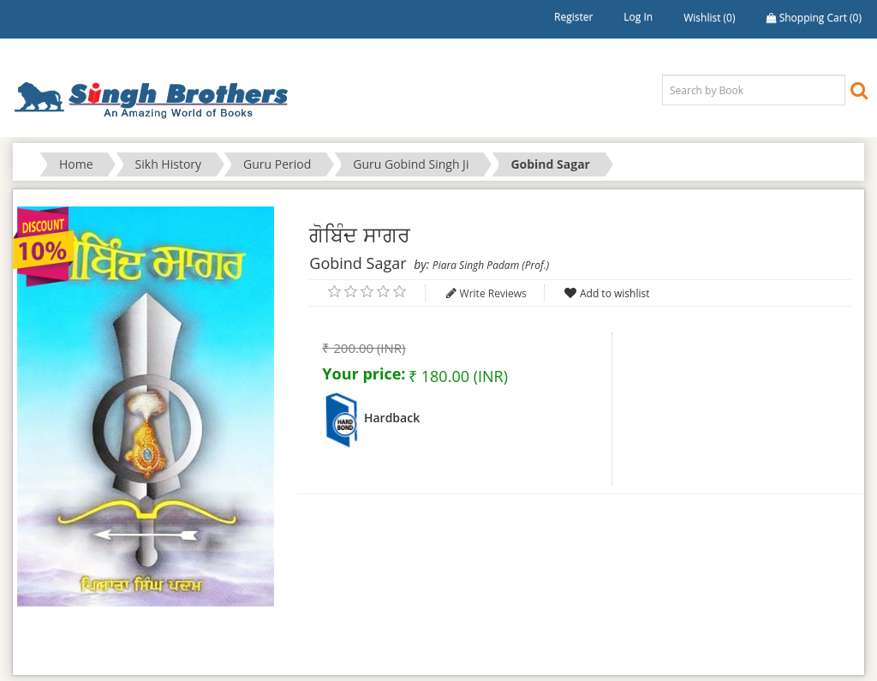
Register (573, 16)
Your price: (363, 373)
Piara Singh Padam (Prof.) (491, 265)
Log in (638, 16)
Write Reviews (493, 293)
